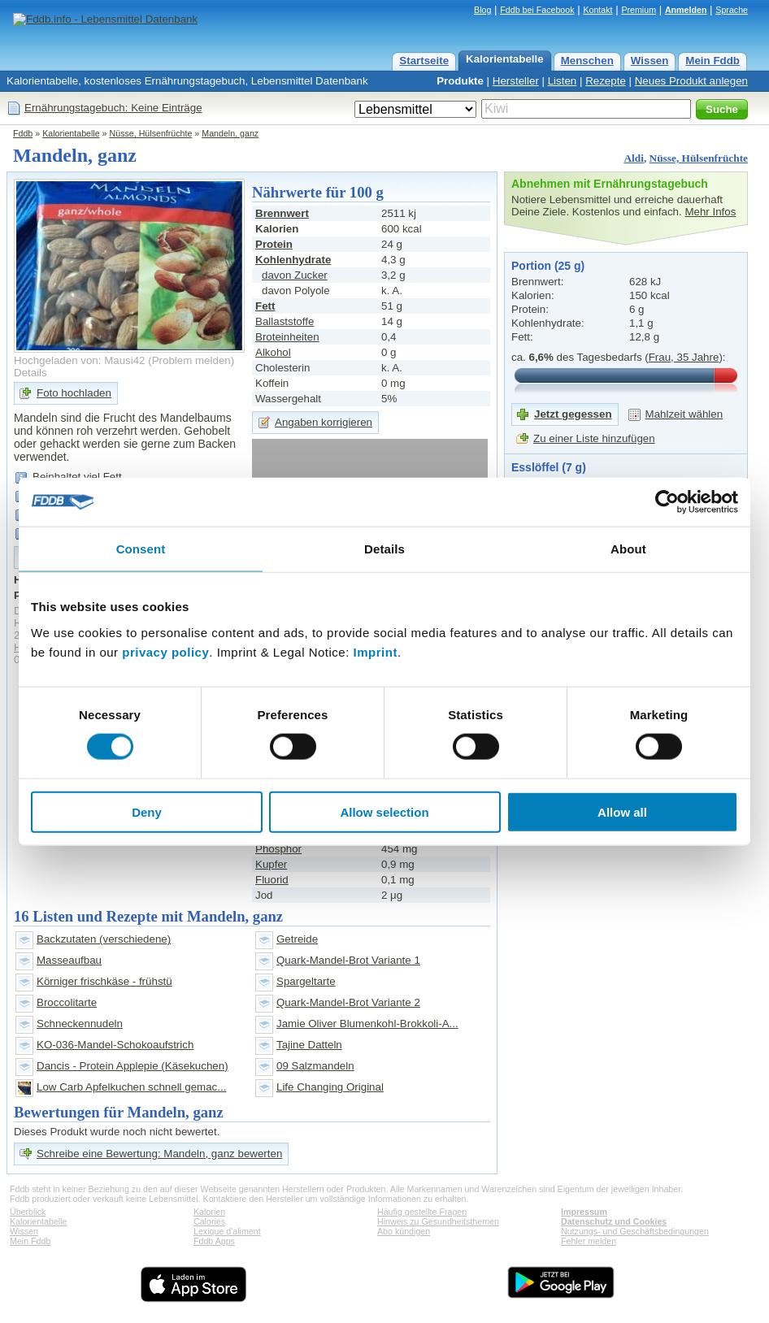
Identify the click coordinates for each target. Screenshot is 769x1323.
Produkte (460, 81)
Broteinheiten (287, 337)
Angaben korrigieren (323, 422)
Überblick (28, 1212)
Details (30, 373)
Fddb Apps (214, 1241)
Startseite (424, 60)
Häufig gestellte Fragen (422, 1212)
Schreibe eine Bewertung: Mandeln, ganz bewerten (159, 1153)
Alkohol (273, 352)
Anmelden (686, 10)
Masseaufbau (69, 960)
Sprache (731, 10)
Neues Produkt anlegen (691, 81)
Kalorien (209, 1212)
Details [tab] (384, 549)
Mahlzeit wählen (684, 414)
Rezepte (605, 81)
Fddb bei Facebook (537, 10)
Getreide (297, 939)
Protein (274, 244)
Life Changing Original (330, 1087)
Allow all (622, 811)
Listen (562, 81)
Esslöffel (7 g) (548, 467)
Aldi (633, 158)
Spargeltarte (306, 981)
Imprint (376, 651)
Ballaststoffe (284, 321)
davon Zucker (295, 275)
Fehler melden (588, 1241)
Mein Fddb (712, 60)
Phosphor (278, 849)
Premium (638, 10)
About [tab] (628, 549)
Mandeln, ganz (230, 133)
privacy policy (165, 651)
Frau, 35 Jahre (684, 357)
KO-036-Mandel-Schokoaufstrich (115, 1045)
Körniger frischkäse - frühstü (104, 981)
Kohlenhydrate (293, 260)
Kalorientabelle (505, 59)
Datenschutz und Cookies (614, 1221)
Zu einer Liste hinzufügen (594, 438)
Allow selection (384, 811)
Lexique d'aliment (227, 1231)
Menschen (587, 60)
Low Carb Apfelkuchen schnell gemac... (131, 1087)
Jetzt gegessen (573, 414)
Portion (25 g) (547, 265)
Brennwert (282, 213)
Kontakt (597, 10)
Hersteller (516, 81)
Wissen (650, 60)
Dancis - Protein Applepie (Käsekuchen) (132, 1066)
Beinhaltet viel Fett (77, 477)
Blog (482, 10)
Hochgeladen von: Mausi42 (80, 360)
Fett (265, 306)
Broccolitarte (67, 1002)
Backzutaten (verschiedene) (104, 939)
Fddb (23, 133)
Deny (147, 811)
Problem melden (191, 360)
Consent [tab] (141, 549)
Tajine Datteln (309, 1045)
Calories (209, 1221)
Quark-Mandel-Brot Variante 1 (348, 960)
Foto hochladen (74, 393)
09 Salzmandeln (315, 1066)
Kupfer (271, 864)
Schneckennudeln (80, 1023)
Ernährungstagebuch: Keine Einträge (113, 108)
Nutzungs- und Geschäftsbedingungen (635, 1231)
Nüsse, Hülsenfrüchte (151, 133)
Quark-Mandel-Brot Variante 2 (348, 1002)
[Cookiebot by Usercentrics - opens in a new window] (667, 502)
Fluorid (272, 880)
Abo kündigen (403, 1231)
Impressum (584, 1212)
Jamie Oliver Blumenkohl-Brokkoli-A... (367, 1023)
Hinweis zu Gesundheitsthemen (438, 1221)
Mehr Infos (710, 212)
